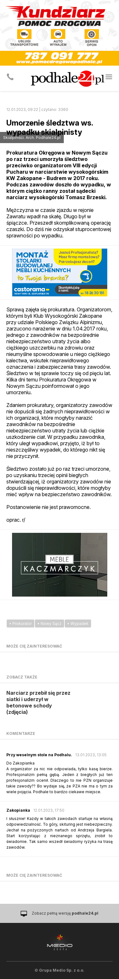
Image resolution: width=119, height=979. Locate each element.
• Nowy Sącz (49, 623)
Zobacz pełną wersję (65, 913)
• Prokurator (20, 623)
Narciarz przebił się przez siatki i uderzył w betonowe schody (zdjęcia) (38, 702)
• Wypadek (78, 623)
